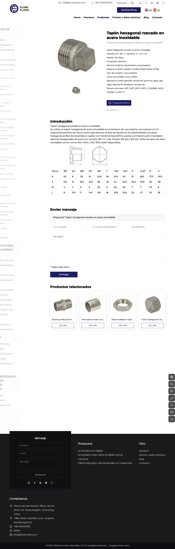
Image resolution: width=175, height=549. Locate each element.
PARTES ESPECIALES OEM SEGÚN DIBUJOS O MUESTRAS (28, 383)
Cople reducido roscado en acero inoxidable (29, 167)
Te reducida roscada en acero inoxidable (27, 104)
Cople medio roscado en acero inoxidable (28, 221)
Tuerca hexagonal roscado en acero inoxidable (28, 205)
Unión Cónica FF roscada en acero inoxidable (29, 120)
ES (158, 10)
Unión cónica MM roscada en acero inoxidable (28, 137)
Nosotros (89, 17)
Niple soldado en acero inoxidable (27, 197)
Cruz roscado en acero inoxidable (27, 112)
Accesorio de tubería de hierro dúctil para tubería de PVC (27, 280)
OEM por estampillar (26, 405)
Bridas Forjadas (23, 40)
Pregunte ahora (121, 102)
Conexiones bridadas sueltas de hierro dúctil (26, 302)
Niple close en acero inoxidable (26, 150)
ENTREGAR (40, 475)
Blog (146, 17)
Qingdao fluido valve (119, 545)
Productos (103, 17)
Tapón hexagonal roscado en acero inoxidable (28, 213)
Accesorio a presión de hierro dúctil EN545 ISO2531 (26, 314)
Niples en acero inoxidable (28, 144)
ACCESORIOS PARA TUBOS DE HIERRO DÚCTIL (27, 249)
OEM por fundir (23, 400)
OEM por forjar (23, 395)
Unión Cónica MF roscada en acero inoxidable (28, 129)
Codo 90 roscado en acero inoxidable (28, 79)
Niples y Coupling (24, 237)
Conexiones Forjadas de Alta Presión (27, 52)
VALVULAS (20, 337)
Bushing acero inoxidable (28, 173)
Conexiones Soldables (27, 45)
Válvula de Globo (24, 358)
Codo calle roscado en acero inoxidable (26, 88)
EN (150, 10)
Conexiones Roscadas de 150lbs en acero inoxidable (27, 62)
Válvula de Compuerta (27, 353)
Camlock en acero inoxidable (25, 229)
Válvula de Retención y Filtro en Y (27, 366)
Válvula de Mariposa (26, 344)
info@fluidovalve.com (74, 2)
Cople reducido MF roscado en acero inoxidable (29, 158)
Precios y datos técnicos (126, 17)
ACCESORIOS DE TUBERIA (25, 31)
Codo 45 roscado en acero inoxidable (28, 71)
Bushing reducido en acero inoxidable (29, 180)
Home (77, 17)
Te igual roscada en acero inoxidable (28, 96)
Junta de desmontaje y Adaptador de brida (27, 292)
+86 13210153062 (103, 2)
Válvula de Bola (23, 349)
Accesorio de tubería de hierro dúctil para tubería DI (27, 265)
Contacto (157, 17)
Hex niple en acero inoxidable (25, 188)
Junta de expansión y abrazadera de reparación (27, 327)
